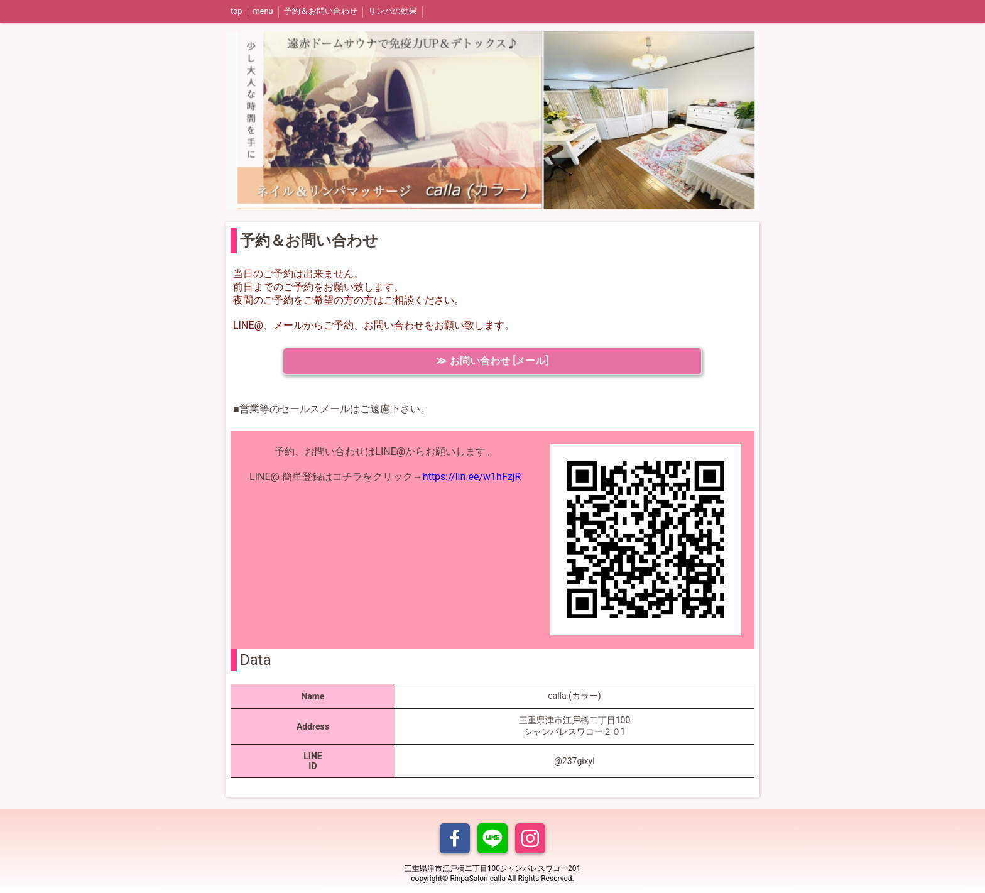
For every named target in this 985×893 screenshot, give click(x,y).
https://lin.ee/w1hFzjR (472, 477)
